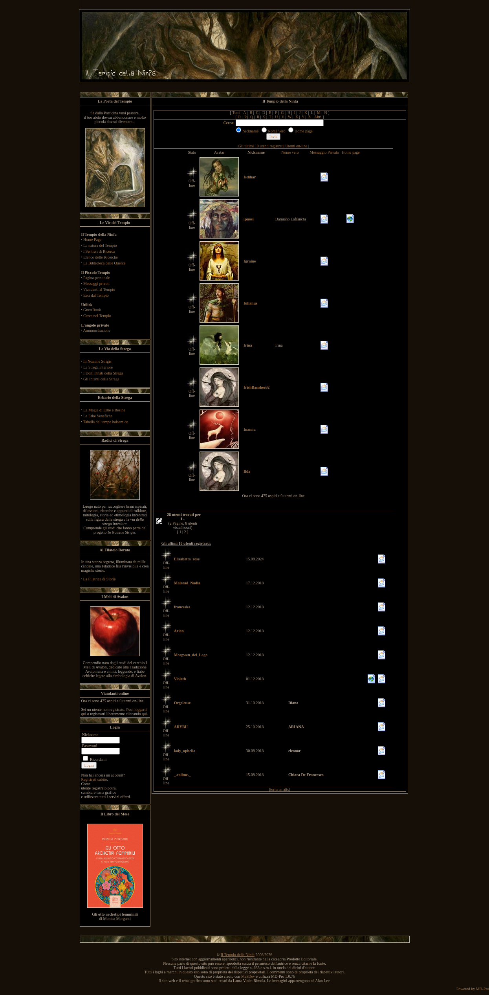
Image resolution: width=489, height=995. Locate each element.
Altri (318, 117)
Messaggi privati (96, 283)
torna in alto (279, 789)
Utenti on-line (297, 146)
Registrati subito (94, 779)
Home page (351, 152)
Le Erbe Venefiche (97, 416)
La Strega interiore (98, 367)
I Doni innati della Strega (103, 373)
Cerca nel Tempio (97, 316)
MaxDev (248, 976)
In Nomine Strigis (97, 361)
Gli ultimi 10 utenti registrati (261, 146)
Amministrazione (96, 330)
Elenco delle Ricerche (100, 257)
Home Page (92, 239)
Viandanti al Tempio (99, 289)
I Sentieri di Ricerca (99, 251)
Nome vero (290, 152)
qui (144, 714)
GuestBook (92, 310)
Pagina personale (96, 277)
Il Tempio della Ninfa (238, 955)
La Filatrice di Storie (99, 579)
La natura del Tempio (100, 245)
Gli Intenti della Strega (101, 379)
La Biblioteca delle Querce (104, 263)
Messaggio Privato (324, 152)
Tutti (236, 112)
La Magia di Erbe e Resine (104, 410)
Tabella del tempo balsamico (105, 422)
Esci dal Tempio (96, 295)
